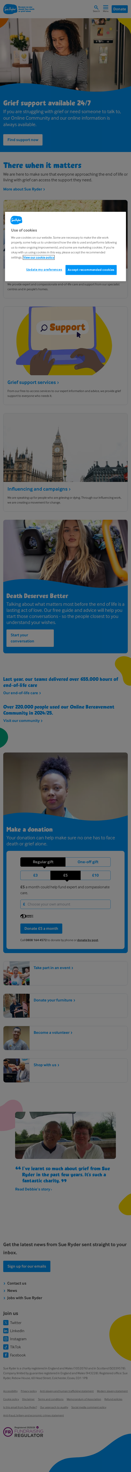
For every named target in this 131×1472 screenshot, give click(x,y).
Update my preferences (44, 269)
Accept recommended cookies (91, 270)
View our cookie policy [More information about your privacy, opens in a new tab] (38, 257)
